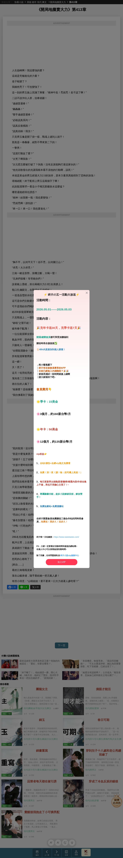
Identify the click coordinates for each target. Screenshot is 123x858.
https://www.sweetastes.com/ (66, 537)
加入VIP (62, 562)
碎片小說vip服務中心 (69, 555)
